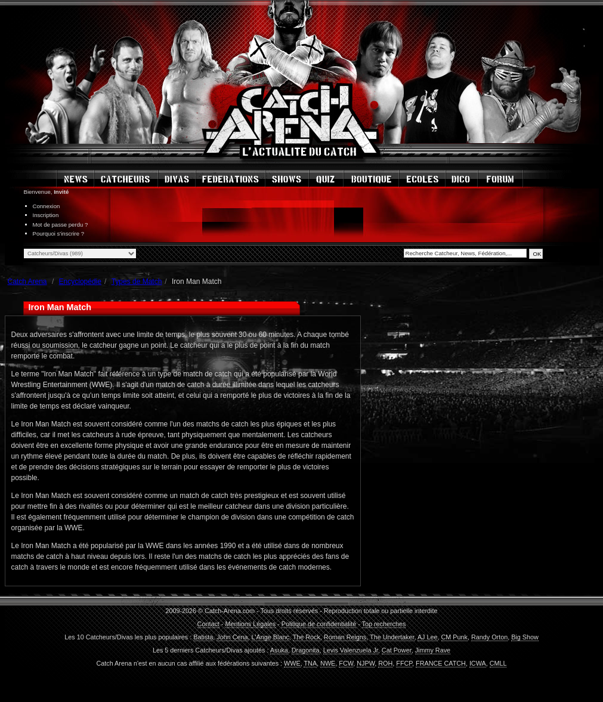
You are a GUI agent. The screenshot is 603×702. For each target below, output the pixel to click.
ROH (385, 663)
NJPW (366, 663)
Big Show (525, 637)
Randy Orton (489, 637)
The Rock (306, 637)
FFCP (404, 663)
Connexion (46, 206)
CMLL (498, 663)
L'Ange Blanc (270, 637)
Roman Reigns (345, 637)
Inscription (46, 215)
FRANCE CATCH (441, 663)
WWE (292, 663)
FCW (346, 663)
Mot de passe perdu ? (60, 224)
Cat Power (397, 650)
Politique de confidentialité (319, 623)
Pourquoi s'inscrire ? (59, 233)
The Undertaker (392, 637)
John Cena (232, 637)
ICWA (477, 663)
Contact (208, 623)
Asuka (279, 650)
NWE (327, 663)
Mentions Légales (250, 623)
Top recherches (384, 623)
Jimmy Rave (432, 650)
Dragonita (306, 650)
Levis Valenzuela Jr (350, 650)
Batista (203, 637)
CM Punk (454, 637)
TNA (310, 663)
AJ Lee (428, 637)
